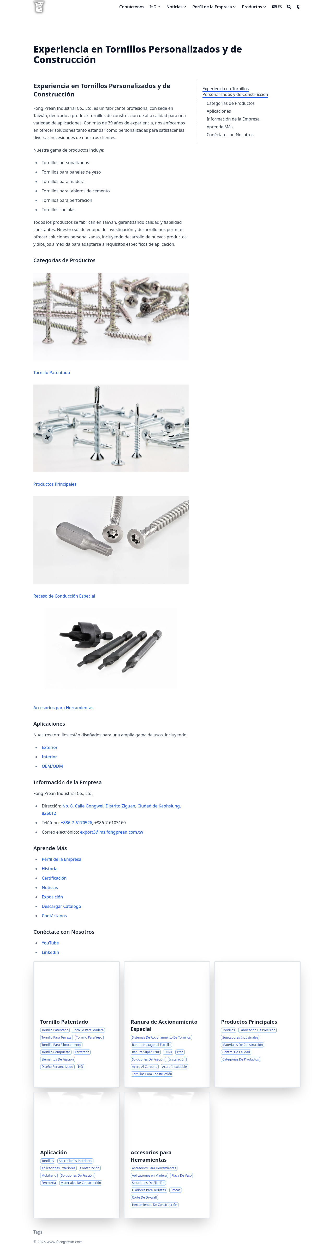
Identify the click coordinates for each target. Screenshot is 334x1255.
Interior (49, 757)
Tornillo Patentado (111, 324)
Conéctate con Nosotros (230, 134)
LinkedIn (50, 952)
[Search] (289, 7)
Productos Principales (111, 436)
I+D (153, 7)
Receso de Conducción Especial (111, 547)
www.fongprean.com (64, 1241)
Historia (49, 869)
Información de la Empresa (233, 119)
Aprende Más (219, 127)
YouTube (50, 943)
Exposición (52, 897)
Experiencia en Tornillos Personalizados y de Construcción (235, 91)
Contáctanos (54, 916)
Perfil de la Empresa (212, 7)
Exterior (50, 747)
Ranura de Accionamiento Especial (164, 1025)
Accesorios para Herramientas (111, 659)
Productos (252, 7)
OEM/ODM (52, 766)
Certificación (54, 878)
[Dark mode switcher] (298, 7)
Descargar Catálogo (61, 906)
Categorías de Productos (231, 103)
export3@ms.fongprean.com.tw (111, 832)
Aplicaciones (219, 111)
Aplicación (53, 1152)
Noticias (174, 7)
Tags (38, 1232)
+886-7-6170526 (76, 823)
